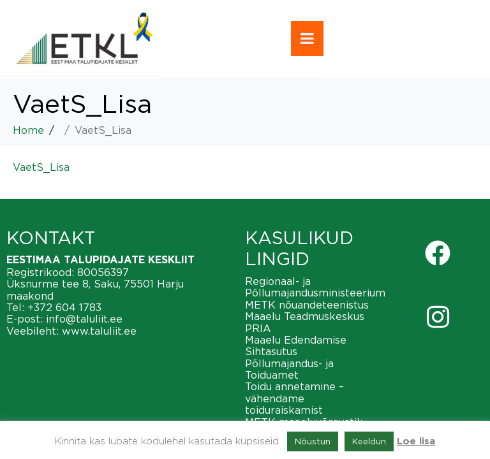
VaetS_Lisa (41, 167)
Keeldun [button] (369, 441)
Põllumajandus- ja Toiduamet (289, 369)
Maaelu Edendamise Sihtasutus (295, 345)
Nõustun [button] (312, 441)
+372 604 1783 (64, 307)
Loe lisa (416, 441)
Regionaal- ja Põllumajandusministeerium (315, 286)
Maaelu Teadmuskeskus (304, 316)
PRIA (258, 328)
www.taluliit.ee (99, 331)
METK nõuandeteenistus (307, 304)
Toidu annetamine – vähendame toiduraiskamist (294, 398)
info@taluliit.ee (84, 318)
